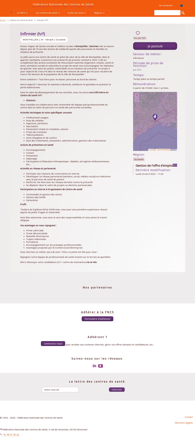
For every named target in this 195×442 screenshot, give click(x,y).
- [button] (137, 100)
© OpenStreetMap (162, 150)
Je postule (155, 46)
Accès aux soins (79, 13)
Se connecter (166, 5)
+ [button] (137, 95)
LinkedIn (94, 366)
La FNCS (24, 13)
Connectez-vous (53, 343)
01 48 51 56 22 (11, 434)
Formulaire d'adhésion (97, 318)
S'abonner (117, 389)
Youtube (101, 366)
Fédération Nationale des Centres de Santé (63, 4)
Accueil (11, 11)
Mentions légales (184, 422)
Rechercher (183, 13)
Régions (101, 13)
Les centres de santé (50, 13)
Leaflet (151, 150)
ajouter (137, 33)
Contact (189, 416)
